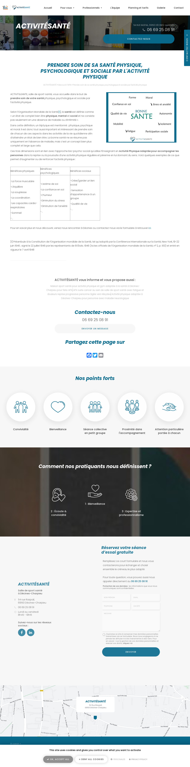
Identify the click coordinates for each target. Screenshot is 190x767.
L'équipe (125, 7)
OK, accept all (58, 760)
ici (149, 228)
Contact (180, 7)
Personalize (118, 760)
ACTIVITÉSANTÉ (49, 85)
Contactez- (153, 38)
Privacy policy (138, 760)
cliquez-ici (127, 643)
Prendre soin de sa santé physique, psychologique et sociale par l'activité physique (110, 85)
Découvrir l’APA (64, 85)
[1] (59, 112)
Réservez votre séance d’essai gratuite (123, 550)
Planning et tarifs (146, 7)
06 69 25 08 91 (160, 29)
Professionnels (105, 7)
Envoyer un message (95, 328)
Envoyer (131, 651)
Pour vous (83, 7)
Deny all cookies (91, 760)
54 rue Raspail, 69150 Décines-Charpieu (153, 25)
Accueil (66, 7)
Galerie (165, 7)
